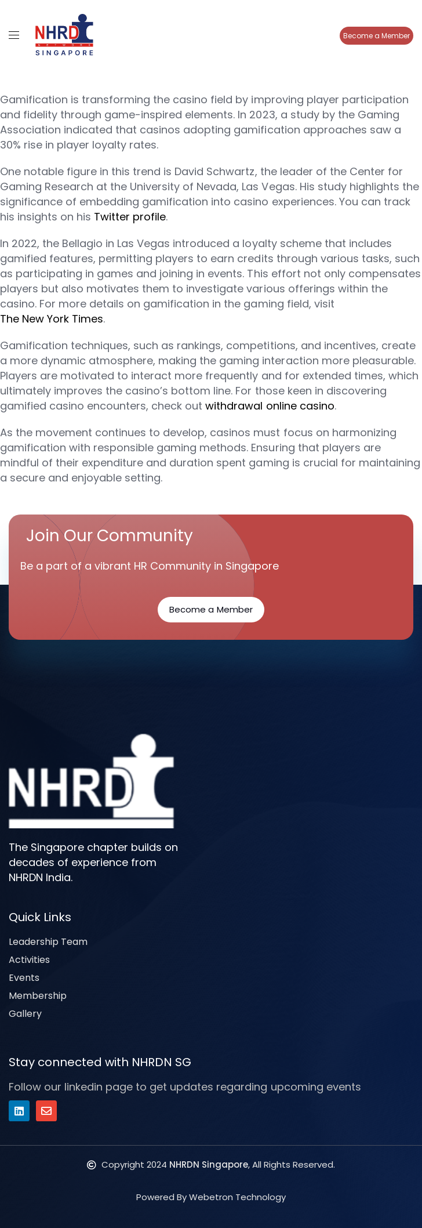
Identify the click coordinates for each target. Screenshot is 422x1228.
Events (24, 977)
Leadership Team (48, 941)
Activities (29, 959)
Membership (38, 995)
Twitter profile (130, 216)
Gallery (25, 1013)
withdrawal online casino (269, 406)
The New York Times (51, 318)
